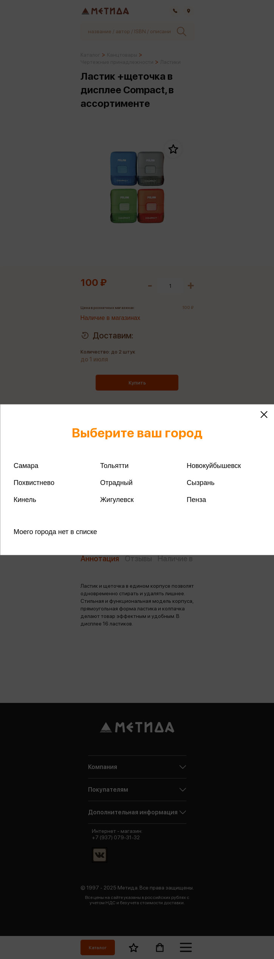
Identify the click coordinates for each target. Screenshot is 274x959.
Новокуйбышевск (214, 465)
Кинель (25, 499)
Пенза (196, 499)
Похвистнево (34, 482)
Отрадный (116, 482)
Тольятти (114, 465)
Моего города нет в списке (55, 531)
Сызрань (201, 482)
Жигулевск (117, 499)
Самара (26, 465)
